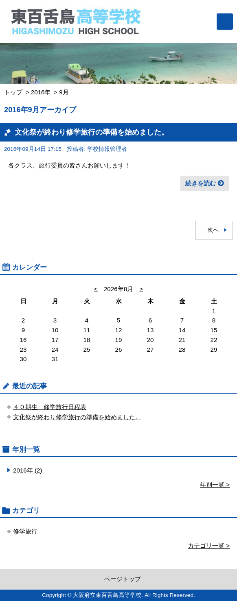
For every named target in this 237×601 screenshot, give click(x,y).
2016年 (41, 92)
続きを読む (200, 183)
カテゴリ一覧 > (209, 545)
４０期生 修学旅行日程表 (49, 406)
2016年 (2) (27, 470)
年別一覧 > (215, 484)
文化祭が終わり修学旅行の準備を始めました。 (92, 132)
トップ (13, 92)
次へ (213, 230)
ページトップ (122, 578)
